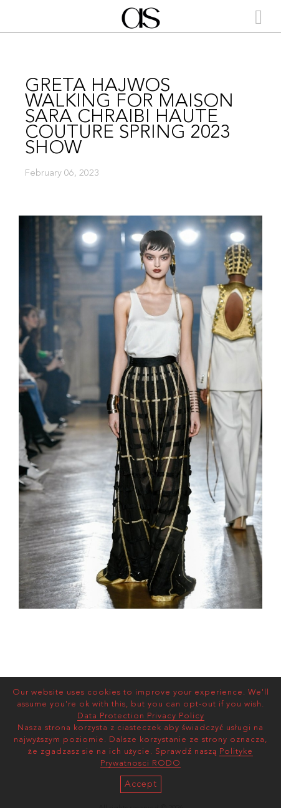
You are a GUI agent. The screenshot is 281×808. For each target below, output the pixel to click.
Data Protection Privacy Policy (140, 716)
